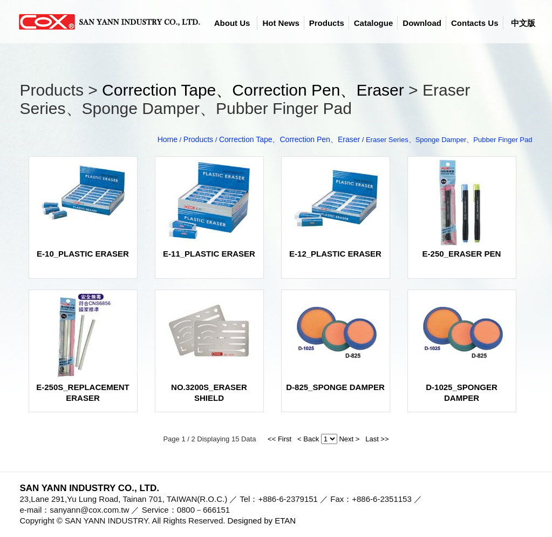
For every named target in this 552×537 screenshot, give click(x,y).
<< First (279, 439)
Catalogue (373, 23)
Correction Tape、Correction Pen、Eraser (253, 90)
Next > (349, 439)
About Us (232, 23)
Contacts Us (475, 23)
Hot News (280, 23)
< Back (305, 439)
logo (111, 21)
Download (422, 23)
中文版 (523, 23)
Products (326, 23)
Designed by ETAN (262, 520)
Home (168, 139)
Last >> (375, 439)
